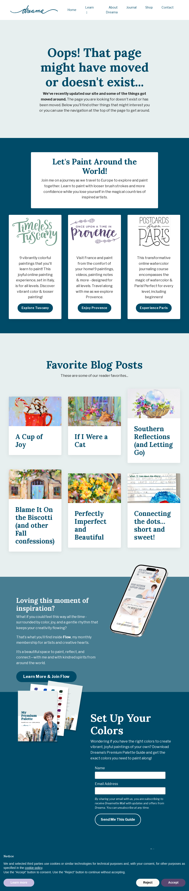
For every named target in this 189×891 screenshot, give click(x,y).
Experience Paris (154, 309)
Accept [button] (173, 882)
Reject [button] (147, 882)
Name (100, 769)
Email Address (106, 785)
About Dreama (112, 9)
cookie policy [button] (33, 868)
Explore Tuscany (35, 309)
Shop (149, 7)
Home (71, 10)
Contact (168, 7)
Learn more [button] (19, 882)
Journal (131, 7)
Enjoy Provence (94, 309)
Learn (89, 9)
